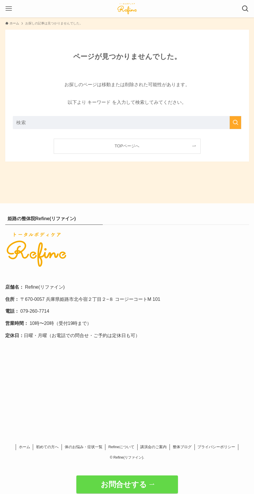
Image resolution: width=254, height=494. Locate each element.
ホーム (24, 447)
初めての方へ (47, 447)
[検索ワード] (127, 122)
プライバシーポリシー (216, 447)
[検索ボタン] (245, 8)
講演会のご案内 (153, 447)
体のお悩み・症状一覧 (83, 447)
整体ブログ (182, 447)
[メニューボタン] (8, 8)
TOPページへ (127, 146)
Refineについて (121, 447)
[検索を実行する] (235, 122)
